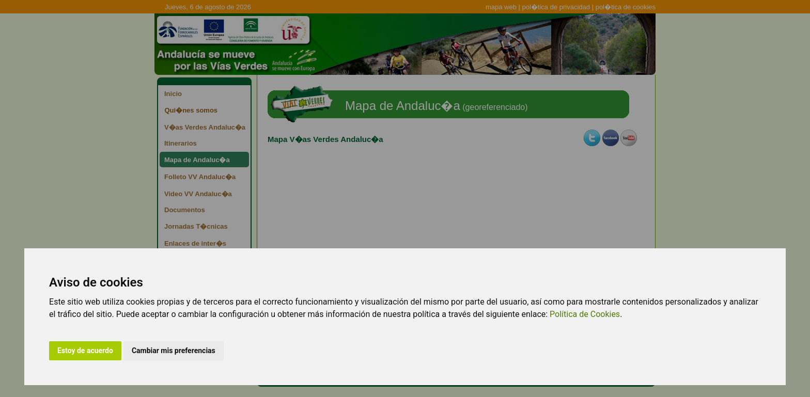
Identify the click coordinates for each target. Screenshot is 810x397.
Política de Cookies (585, 314)
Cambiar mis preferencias (173, 350)
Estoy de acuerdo (85, 350)
